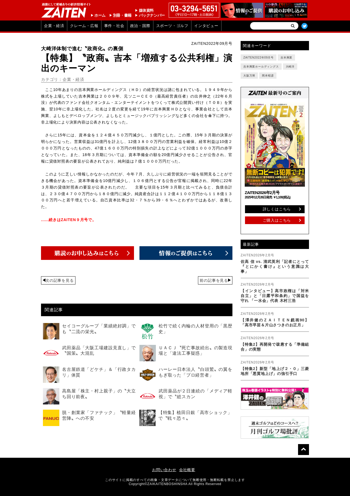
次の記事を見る (59, 280)
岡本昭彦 (268, 75)
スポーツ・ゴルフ (172, 26)
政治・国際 (140, 26)
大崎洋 (290, 66)
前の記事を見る (214, 280)
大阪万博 (249, 75)
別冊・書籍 (122, 15)
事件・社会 (114, 26)
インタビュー (206, 26)
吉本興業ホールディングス (261, 66)
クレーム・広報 (84, 26)
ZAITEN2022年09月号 (258, 57)
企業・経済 (54, 26)
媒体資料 (146, 10)
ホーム (100, 15)
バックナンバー (152, 15)
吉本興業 (286, 57)
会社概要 (187, 470)
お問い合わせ (164, 470)
